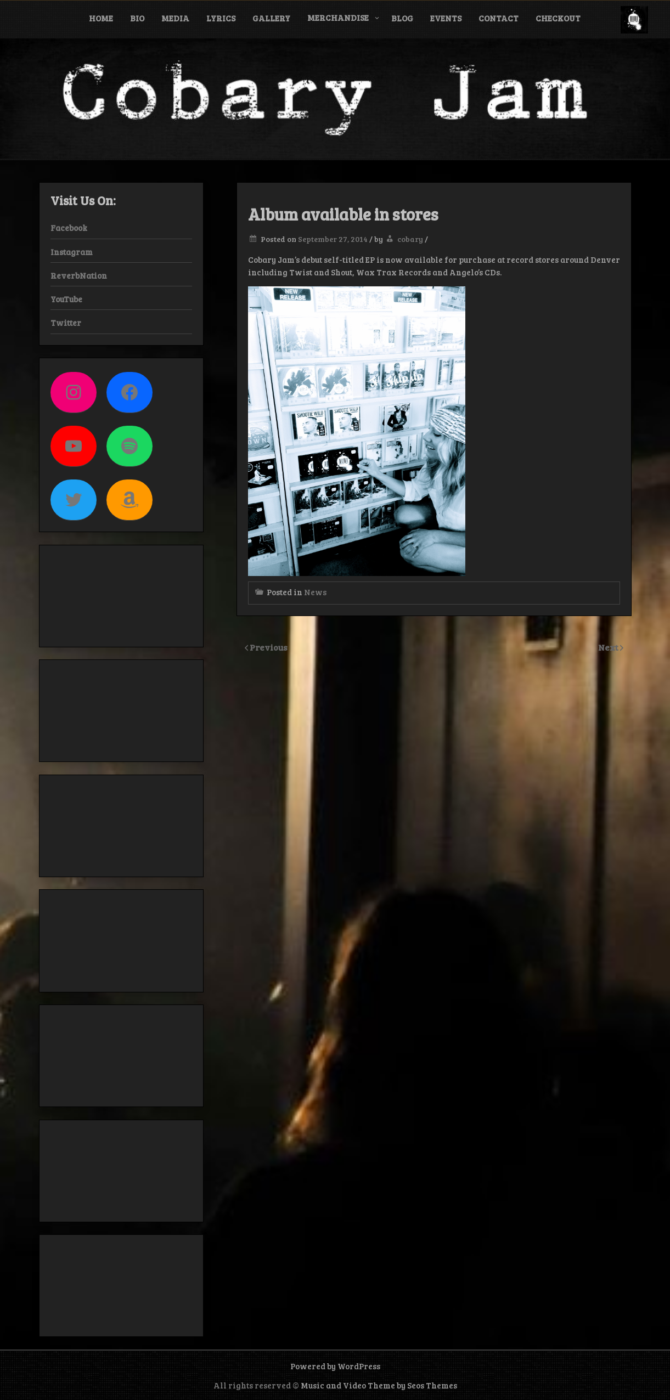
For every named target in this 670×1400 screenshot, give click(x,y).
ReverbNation (78, 275)
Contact (498, 18)
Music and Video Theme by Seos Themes (379, 1385)
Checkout (558, 18)
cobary (410, 239)
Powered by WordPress (335, 1366)
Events (445, 18)
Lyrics (220, 18)
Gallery (271, 18)
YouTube (66, 298)
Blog (402, 18)
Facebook (68, 227)
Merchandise (338, 17)
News (315, 591)
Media (175, 18)
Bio (137, 18)
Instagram (71, 251)
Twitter (65, 322)
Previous (269, 647)
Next (609, 647)
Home (101, 18)
